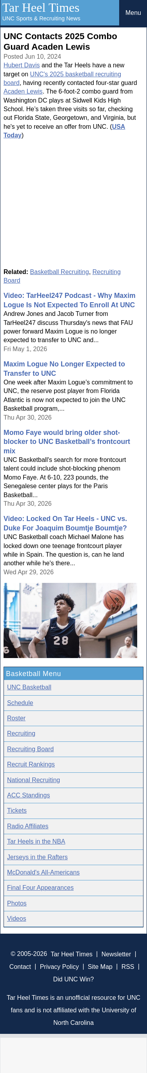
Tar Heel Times (41, 7)
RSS (128, 966)
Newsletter (116, 953)
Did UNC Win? (73, 979)
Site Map (100, 966)
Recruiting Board (30, 749)
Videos (16, 918)
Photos (17, 903)
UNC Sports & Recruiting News (41, 18)
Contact (20, 966)
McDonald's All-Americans (43, 872)
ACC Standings (28, 795)
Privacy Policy (59, 966)
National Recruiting (33, 780)
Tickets (17, 810)
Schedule (20, 703)
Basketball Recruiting (59, 272)
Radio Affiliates (28, 826)
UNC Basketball (29, 687)
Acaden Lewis (23, 91)
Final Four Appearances (40, 887)
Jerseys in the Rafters (37, 857)
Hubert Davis (22, 65)
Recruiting (21, 733)
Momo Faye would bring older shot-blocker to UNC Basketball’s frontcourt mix (67, 442)
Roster (16, 718)
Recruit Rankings (31, 764)
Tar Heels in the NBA (36, 841)
